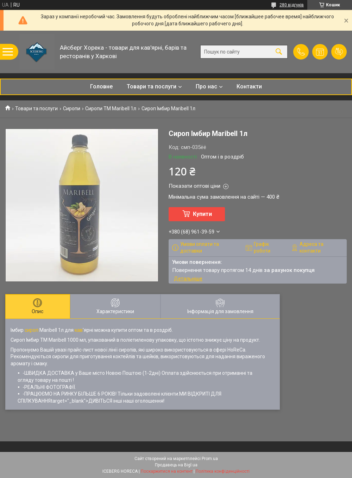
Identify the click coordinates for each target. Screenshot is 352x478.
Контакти (249, 86)
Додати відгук (339, 52)
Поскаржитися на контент (167, 471)
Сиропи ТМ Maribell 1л (110, 108)
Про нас (206, 86)
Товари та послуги (151, 86)
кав (79, 330)
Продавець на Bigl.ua (176, 465)
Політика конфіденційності (223, 471)
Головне (101, 86)
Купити (202, 214)
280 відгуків (291, 4)
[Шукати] (278, 51)
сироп (31, 330)
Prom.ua (210, 458)
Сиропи (71, 108)
